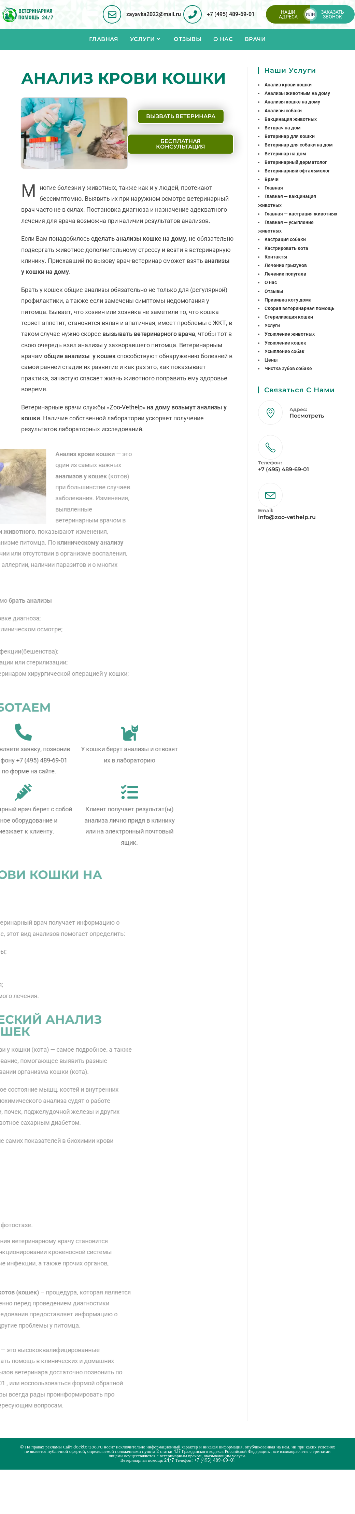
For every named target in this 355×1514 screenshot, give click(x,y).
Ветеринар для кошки (290, 136)
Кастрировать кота (286, 248)
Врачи (272, 179)
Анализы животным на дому (297, 93)
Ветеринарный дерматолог (296, 162)
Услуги (272, 325)
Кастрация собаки (285, 239)
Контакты (276, 257)
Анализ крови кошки (288, 84)
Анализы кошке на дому (292, 101)
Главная (274, 188)
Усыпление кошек (285, 343)
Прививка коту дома (288, 300)
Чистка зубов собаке (288, 368)
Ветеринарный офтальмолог (297, 170)
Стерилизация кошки (289, 317)
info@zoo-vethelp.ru (287, 517)
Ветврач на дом (283, 127)
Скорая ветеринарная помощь (300, 308)
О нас (271, 282)
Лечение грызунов (286, 265)
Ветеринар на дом (285, 153)
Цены (271, 360)
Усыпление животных (290, 334)
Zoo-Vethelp (126, 407)
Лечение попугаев (285, 274)
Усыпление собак (284, 351)
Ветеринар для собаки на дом (299, 145)
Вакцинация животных (291, 119)
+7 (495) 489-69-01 (231, 14)
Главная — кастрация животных (301, 213)
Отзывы (274, 291)
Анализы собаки (283, 110)
